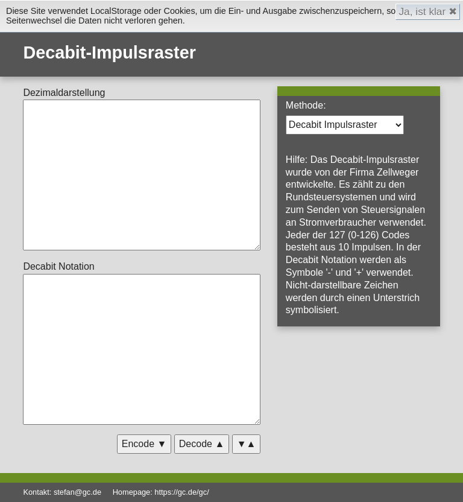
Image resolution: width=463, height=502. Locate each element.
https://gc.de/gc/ (181, 492)
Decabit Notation (58, 266)
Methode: (306, 105)
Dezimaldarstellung (64, 92)
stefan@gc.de (77, 492)
